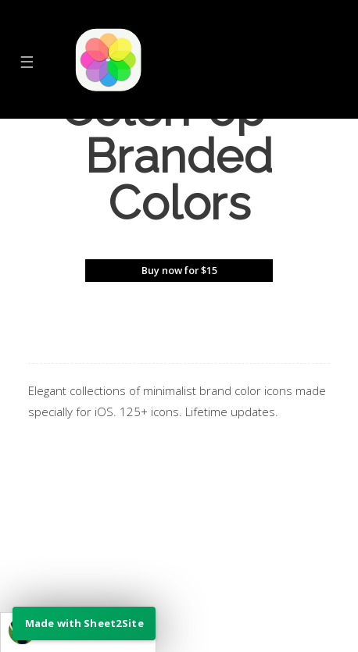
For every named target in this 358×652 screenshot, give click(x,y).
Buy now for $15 (179, 270)
